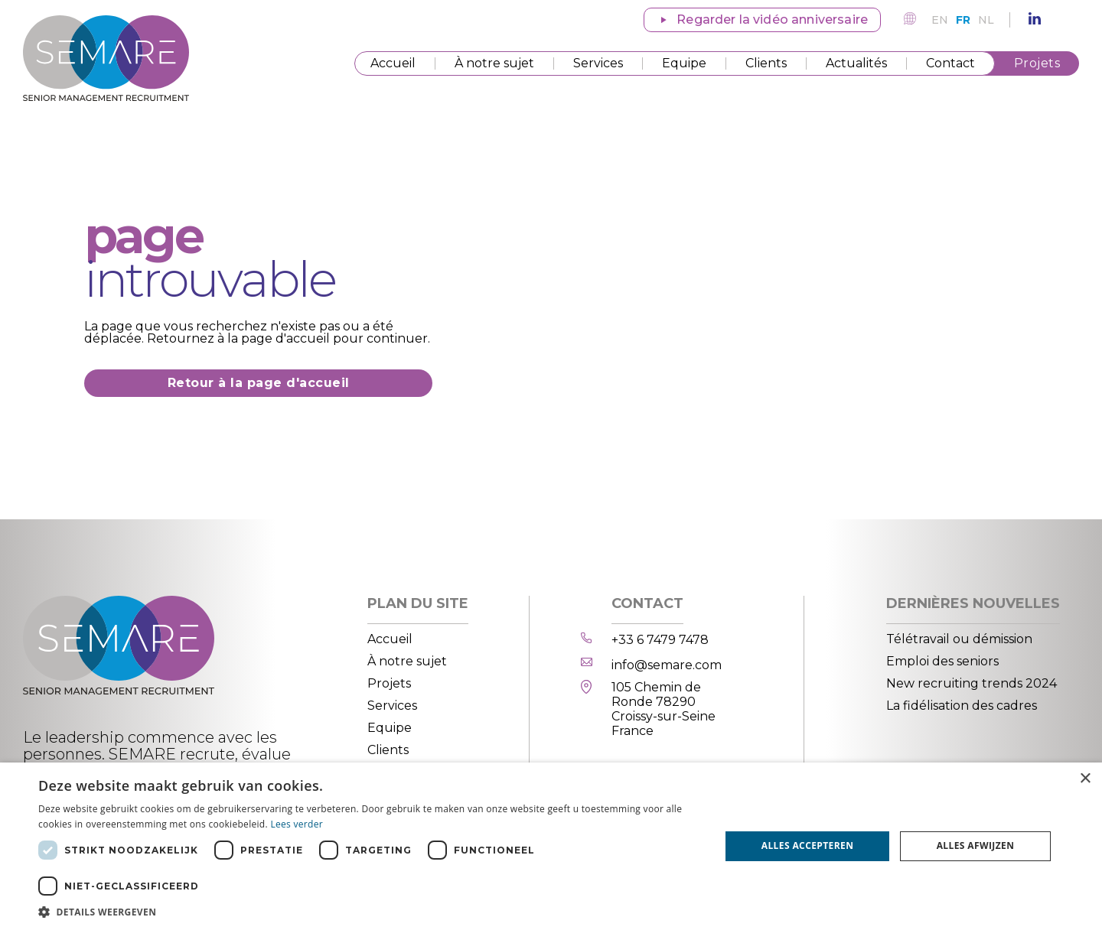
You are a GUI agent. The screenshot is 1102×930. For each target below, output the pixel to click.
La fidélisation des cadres (961, 705)
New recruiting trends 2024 (971, 683)
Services (598, 63)
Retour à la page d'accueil (259, 383)
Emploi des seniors (942, 661)
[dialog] (551, 846)
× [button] (1085, 779)
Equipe (684, 63)
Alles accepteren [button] (807, 845)
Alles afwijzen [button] (976, 845)
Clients (766, 63)
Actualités (856, 63)
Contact (950, 63)
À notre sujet (494, 63)
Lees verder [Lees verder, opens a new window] (296, 824)
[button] (369, 911)
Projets (1037, 63)
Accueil (393, 63)
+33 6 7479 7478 (660, 639)
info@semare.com (666, 665)
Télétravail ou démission (959, 639)
